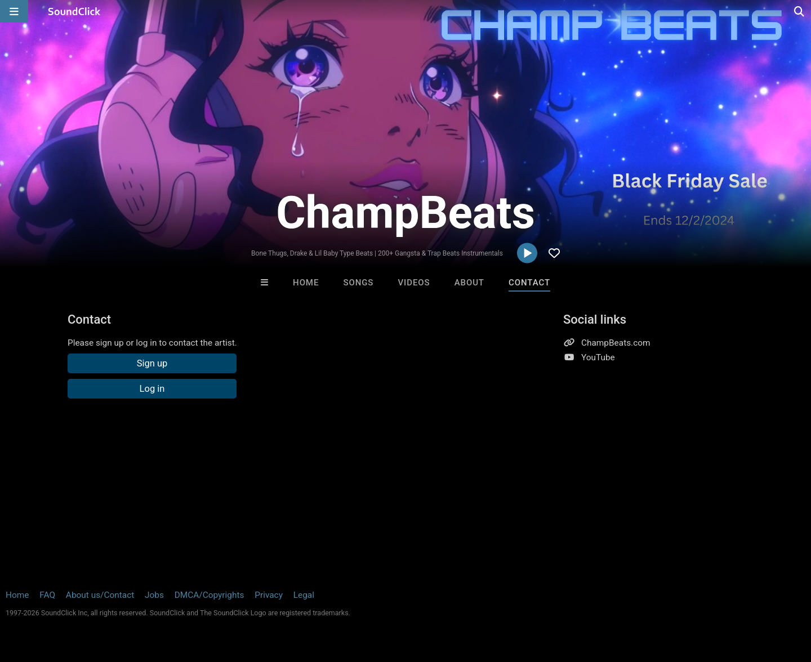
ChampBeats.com (615, 343)
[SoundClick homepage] (74, 11)
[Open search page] (799, 11)
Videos (414, 283)
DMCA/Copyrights (209, 595)
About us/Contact (100, 595)
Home (306, 283)
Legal (303, 595)
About (469, 283)
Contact (529, 283)
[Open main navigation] (14, 11)
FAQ (47, 595)
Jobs (154, 595)
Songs (358, 283)
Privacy (269, 595)
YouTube (598, 357)
